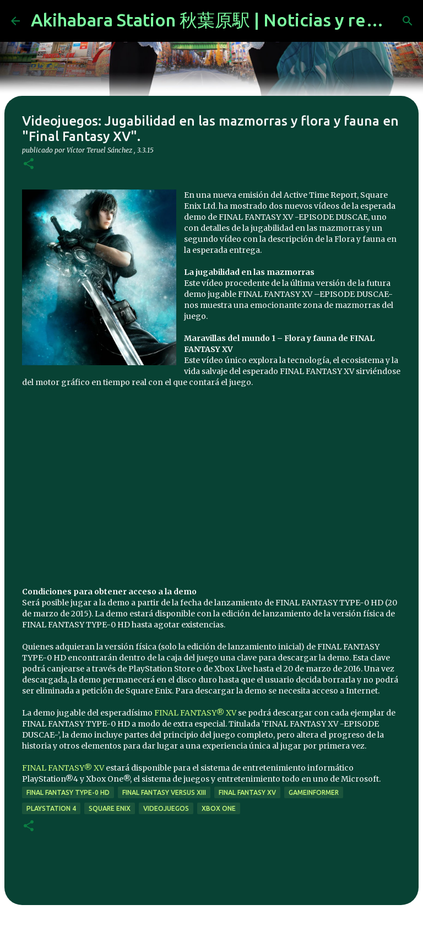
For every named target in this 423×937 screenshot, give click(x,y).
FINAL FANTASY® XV (195, 713)
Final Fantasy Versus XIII (164, 792)
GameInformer (314, 792)
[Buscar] (407, 21)
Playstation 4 (51, 808)
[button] (28, 164)
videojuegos (166, 808)
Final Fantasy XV (247, 792)
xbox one (219, 808)
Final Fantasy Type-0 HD (68, 792)
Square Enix (110, 808)
